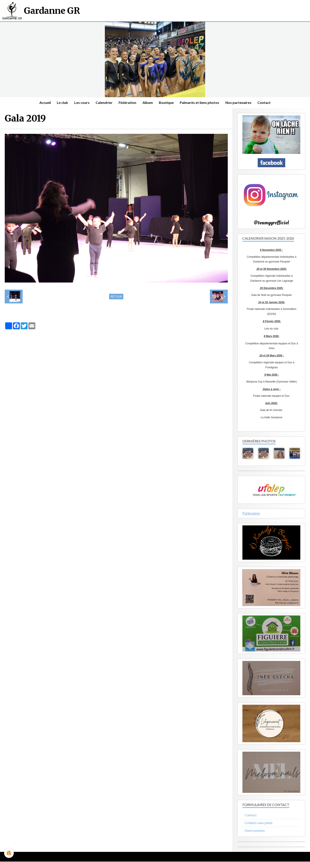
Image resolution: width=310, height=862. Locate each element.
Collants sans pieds (259, 823)
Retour (116, 297)
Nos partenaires (240, 103)
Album (148, 103)
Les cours (81, 103)
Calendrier (103, 103)
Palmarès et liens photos (200, 103)
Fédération (127, 103)
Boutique (167, 103)
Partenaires (251, 513)
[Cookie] (9, 853)
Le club (61, 103)
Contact (265, 103)
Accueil (43, 103)
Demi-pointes (255, 831)
